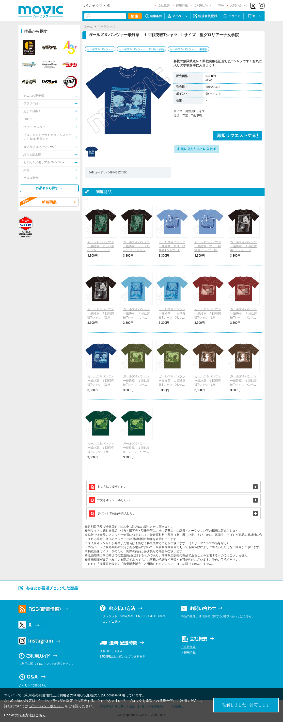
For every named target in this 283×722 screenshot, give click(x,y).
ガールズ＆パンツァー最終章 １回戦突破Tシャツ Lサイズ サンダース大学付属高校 (102, 452)
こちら (40, 715)
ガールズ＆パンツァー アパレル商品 (142, 49)
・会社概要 (188, 647)
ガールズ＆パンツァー (100, 49)
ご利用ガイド (203, 5)
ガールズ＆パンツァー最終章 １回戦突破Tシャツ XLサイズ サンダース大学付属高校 (136, 452)
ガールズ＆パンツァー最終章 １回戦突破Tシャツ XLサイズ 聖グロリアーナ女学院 (100, 385)
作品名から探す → (49, 188)
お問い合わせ (239, 5)
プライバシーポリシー (46, 706)
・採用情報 (188, 652)
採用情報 (182, 5)
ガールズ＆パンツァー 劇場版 (188, 49)
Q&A (221, 5)
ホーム (88, 26)
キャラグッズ (106, 26)
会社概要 (164, 5)
